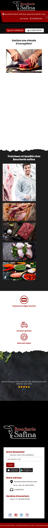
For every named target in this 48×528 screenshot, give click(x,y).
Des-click (31, 525)
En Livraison (15, 30)
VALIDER (10, 465)
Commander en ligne (41, 525)
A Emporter (35, 30)
